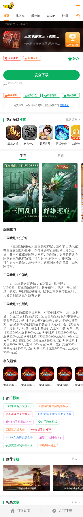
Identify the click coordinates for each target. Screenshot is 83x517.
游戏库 (24, 24)
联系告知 (64, 105)
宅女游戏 (71, 95)
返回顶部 (62, 511)
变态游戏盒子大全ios (18, 414)
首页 (6, 15)
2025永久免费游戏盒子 (19, 437)
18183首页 (9, 24)
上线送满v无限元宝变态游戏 (54, 414)
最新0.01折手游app (50, 437)
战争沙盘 (32, 95)
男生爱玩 (12, 95)
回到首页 (21, 511)
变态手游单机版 (47, 421)
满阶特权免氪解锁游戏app (53, 406)
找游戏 (20, 15)
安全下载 (41, 75)
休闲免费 (13, 58)
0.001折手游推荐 (41, 429)
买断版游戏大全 (15, 429)
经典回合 (33, 58)
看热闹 (35, 15)
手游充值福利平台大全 (19, 445)
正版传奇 (51, 95)
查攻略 (51, 15)
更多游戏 (72, 119)
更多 (75, 458)
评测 (65, 15)
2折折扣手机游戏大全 (18, 421)
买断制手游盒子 (49, 445)
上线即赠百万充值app (18, 406)
